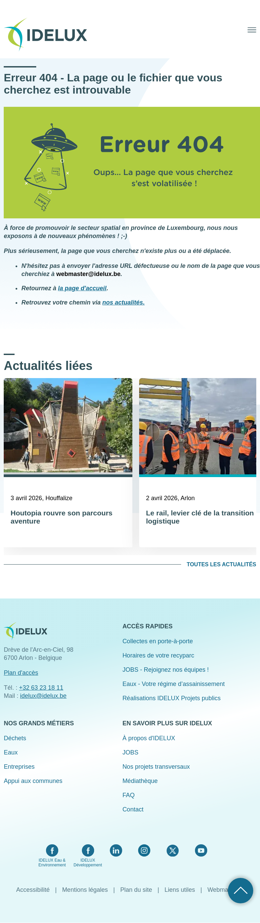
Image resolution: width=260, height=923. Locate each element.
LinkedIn (116, 850)
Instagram (144, 850)
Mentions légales (85, 889)
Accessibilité (33, 889)
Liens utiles (180, 889)
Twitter (172, 850)
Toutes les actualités (221, 564)
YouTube (201, 850)
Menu (251, 30)
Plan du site (136, 889)
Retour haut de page (240, 890)
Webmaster (223, 889)
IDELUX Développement (87, 862)
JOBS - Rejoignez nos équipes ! (166, 669)
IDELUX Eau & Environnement (52, 862)
